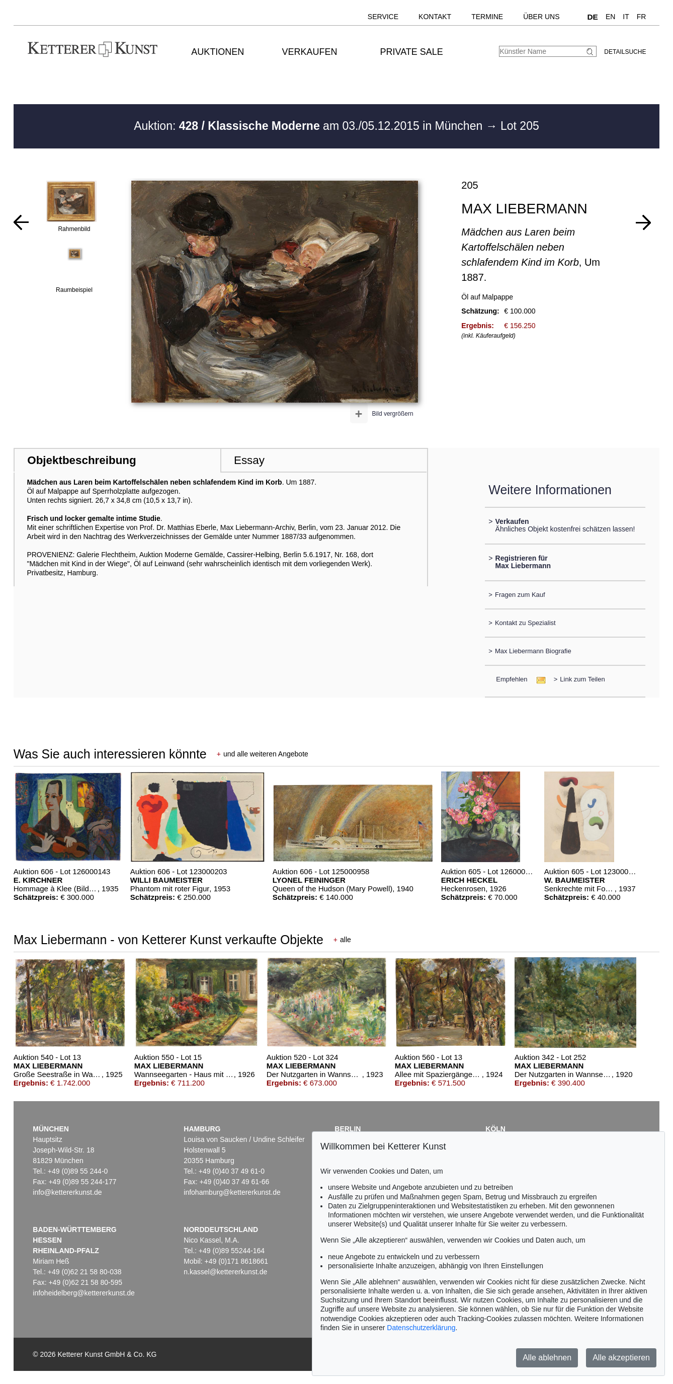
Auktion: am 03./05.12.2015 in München (309, 125)
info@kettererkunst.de (67, 1192)
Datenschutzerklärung (421, 1328)
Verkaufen (309, 52)
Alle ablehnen (547, 1357)
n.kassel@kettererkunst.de (225, 1272)
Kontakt (434, 17)
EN (610, 17)
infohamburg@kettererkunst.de (232, 1192)
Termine (487, 17)
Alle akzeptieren (621, 1357)
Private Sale (411, 52)
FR (641, 17)
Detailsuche (625, 51)
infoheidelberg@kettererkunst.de (84, 1293)
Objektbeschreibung (81, 460)
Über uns (541, 17)
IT (626, 17)
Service (383, 17)
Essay (249, 460)
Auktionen (217, 52)
